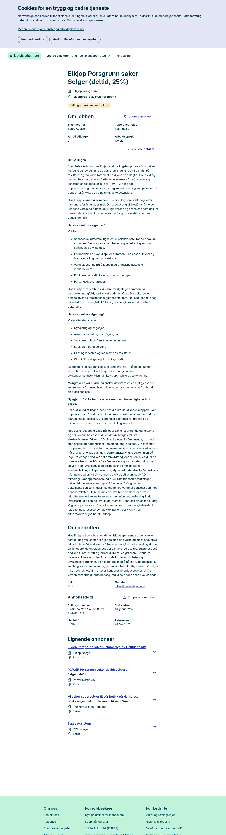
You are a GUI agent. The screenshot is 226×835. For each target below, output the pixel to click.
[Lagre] (154, 651)
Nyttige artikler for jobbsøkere (104, 815)
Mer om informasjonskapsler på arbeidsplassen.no (51, 29)
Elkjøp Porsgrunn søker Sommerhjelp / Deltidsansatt (107, 647)
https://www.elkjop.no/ (130, 586)
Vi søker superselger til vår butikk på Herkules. (103, 696)
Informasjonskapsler (57, 828)
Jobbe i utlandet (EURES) (101, 828)
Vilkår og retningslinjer (160, 815)
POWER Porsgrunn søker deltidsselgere (97, 669)
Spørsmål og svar (96, 821)
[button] (139, 597)
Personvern (51, 821)
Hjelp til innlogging (158, 821)
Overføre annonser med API (164, 828)
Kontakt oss (51, 815)
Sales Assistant (79, 723)
